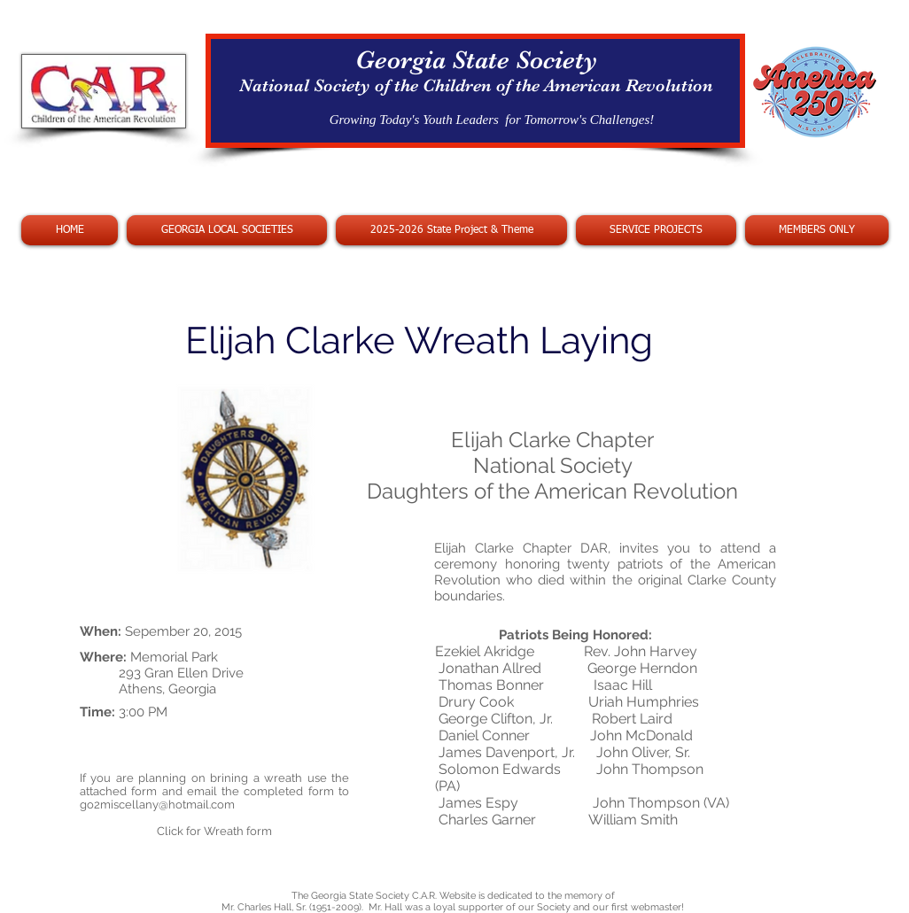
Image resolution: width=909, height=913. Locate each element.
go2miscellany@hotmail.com (157, 804)
